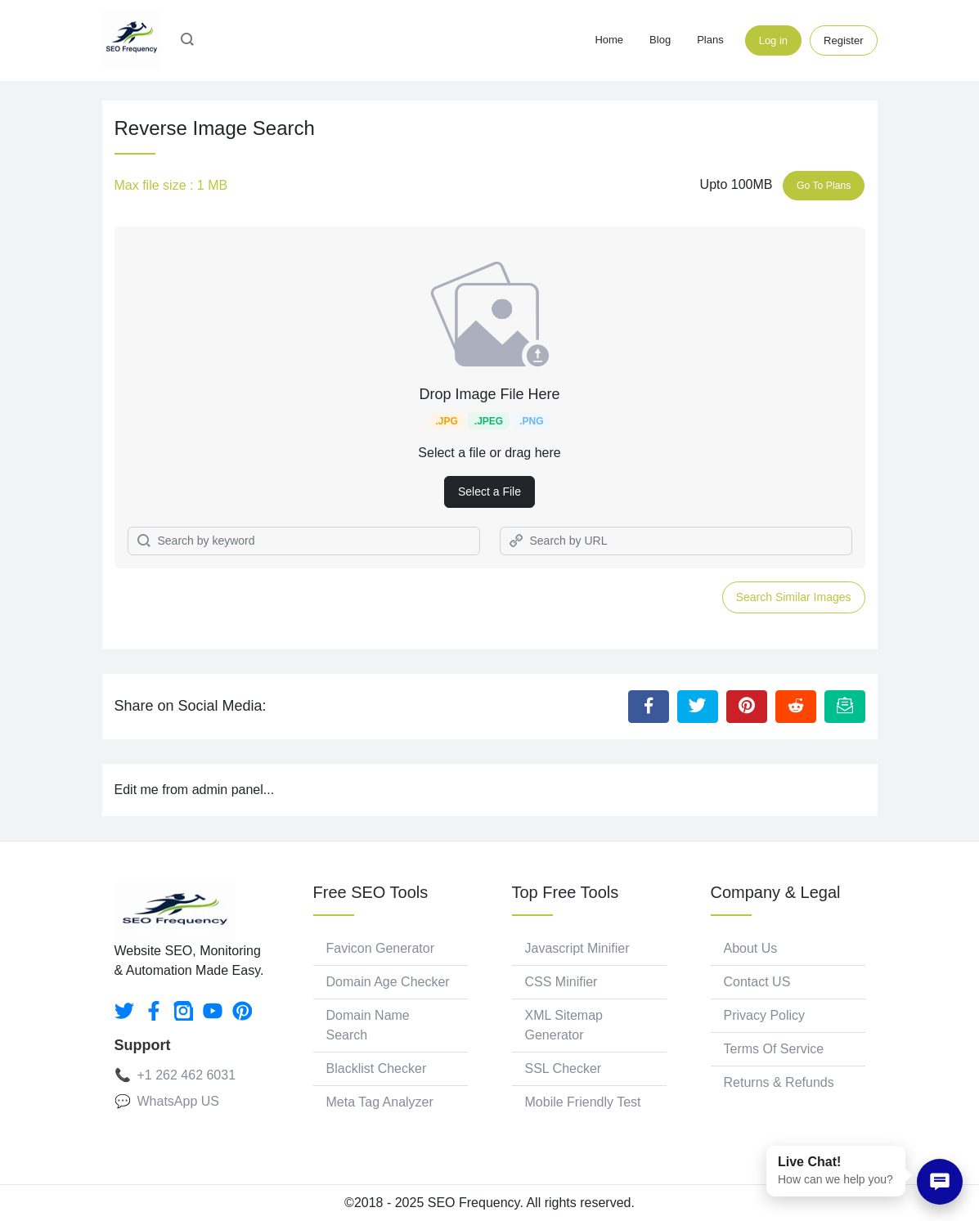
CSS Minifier (561, 982)
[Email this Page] (844, 706)
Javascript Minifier (577, 948)
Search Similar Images (793, 597)
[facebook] (154, 1010)
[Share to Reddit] (795, 706)
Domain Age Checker (388, 982)
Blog (660, 40)
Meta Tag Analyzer (379, 1102)
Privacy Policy (765, 1015)
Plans (710, 40)
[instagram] (183, 1010)
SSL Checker (563, 1068)
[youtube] (212, 1010)
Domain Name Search (368, 1025)
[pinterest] (242, 1010)
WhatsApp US (178, 1101)
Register (843, 40)
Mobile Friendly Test (583, 1102)
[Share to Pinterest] (746, 706)
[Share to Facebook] (648, 706)
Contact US (757, 982)
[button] (187, 41)
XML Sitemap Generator (564, 1025)
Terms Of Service (774, 1049)
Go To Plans (824, 185)
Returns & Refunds (779, 1082)
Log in (773, 40)
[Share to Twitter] (697, 706)
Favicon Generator (380, 948)
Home (609, 40)
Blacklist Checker (376, 1068)
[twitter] (124, 1010)
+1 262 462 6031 (186, 1075)
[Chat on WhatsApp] (940, 1182)
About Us (751, 948)
